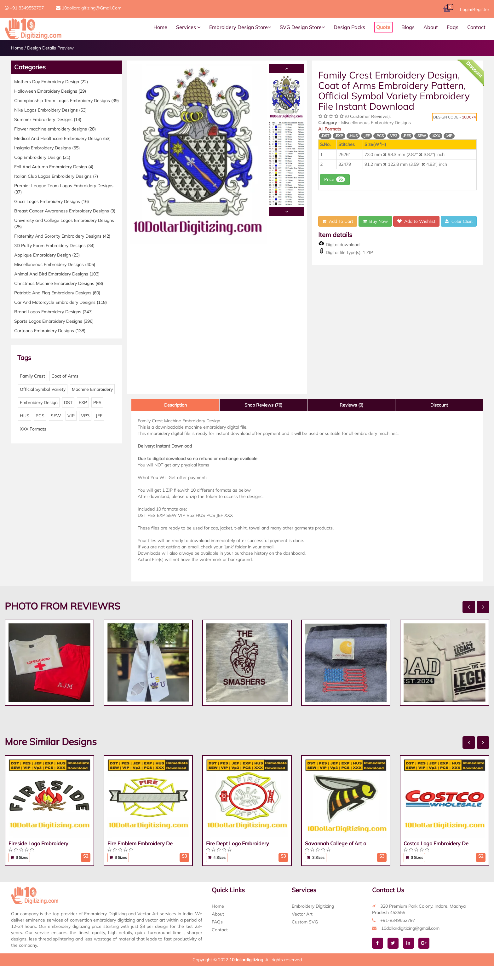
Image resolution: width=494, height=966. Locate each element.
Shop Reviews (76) (263, 405)
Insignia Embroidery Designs (47, 148)
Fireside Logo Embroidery (38, 843)
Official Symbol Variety (43, 389)
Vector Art (302, 914)
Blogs (408, 27)
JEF (99, 416)
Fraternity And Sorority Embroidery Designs (62, 236)
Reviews (351, 405)
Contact (476, 27)
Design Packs (349, 27)
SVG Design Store (302, 27)
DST (68, 402)
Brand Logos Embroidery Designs (53, 312)
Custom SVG (305, 922)
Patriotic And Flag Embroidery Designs (57, 293)
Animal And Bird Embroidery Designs (57, 274)
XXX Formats (33, 429)
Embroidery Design (39, 402)
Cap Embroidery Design (42, 157)
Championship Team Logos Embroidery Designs (66, 100)
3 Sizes (19, 857)
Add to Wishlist (416, 221)
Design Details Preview (50, 48)
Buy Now (375, 221)
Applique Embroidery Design (47, 255)
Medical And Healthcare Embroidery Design (62, 138)
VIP (71, 416)
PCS (40, 416)
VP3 (85, 416)
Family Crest (32, 376)
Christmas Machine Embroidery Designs (58, 283)
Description (175, 405)
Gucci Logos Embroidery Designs (51, 201)
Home (160, 27)
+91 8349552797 (24, 8)
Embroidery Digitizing (313, 906)
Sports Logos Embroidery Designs (54, 321)
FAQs (217, 922)
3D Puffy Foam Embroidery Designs (54, 245)
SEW (56, 416)
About (430, 27)
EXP (83, 402)
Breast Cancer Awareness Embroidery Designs (64, 211)
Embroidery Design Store (240, 27)
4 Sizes (217, 857)
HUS (24, 416)
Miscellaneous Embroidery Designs (54, 264)
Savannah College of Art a (335, 843)
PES (97, 402)
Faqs (452, 27)
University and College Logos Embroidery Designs (64, 223)
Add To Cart (337, 221)
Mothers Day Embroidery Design (51, 81)
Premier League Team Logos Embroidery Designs (63, 189)
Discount (439, 405)
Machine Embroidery (92, 389)
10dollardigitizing (246, 960)
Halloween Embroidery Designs (50, 91)
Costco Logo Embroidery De (436, 843)
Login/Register (474, 9)
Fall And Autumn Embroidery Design (53, 167)
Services (188, 27)
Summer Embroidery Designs (47, 119)
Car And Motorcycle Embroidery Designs (60, 302)
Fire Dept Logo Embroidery (237, 843)
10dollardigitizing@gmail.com (88, 8)
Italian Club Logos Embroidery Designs (56, 176)
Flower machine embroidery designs (55, 129)
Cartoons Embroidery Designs (49, 330)
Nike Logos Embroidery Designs (50, 110)
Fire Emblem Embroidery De (140, 843)
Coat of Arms (64, 376)
